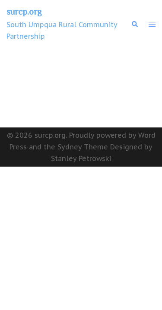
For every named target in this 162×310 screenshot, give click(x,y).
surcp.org (23, 11)
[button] (134, 24)
